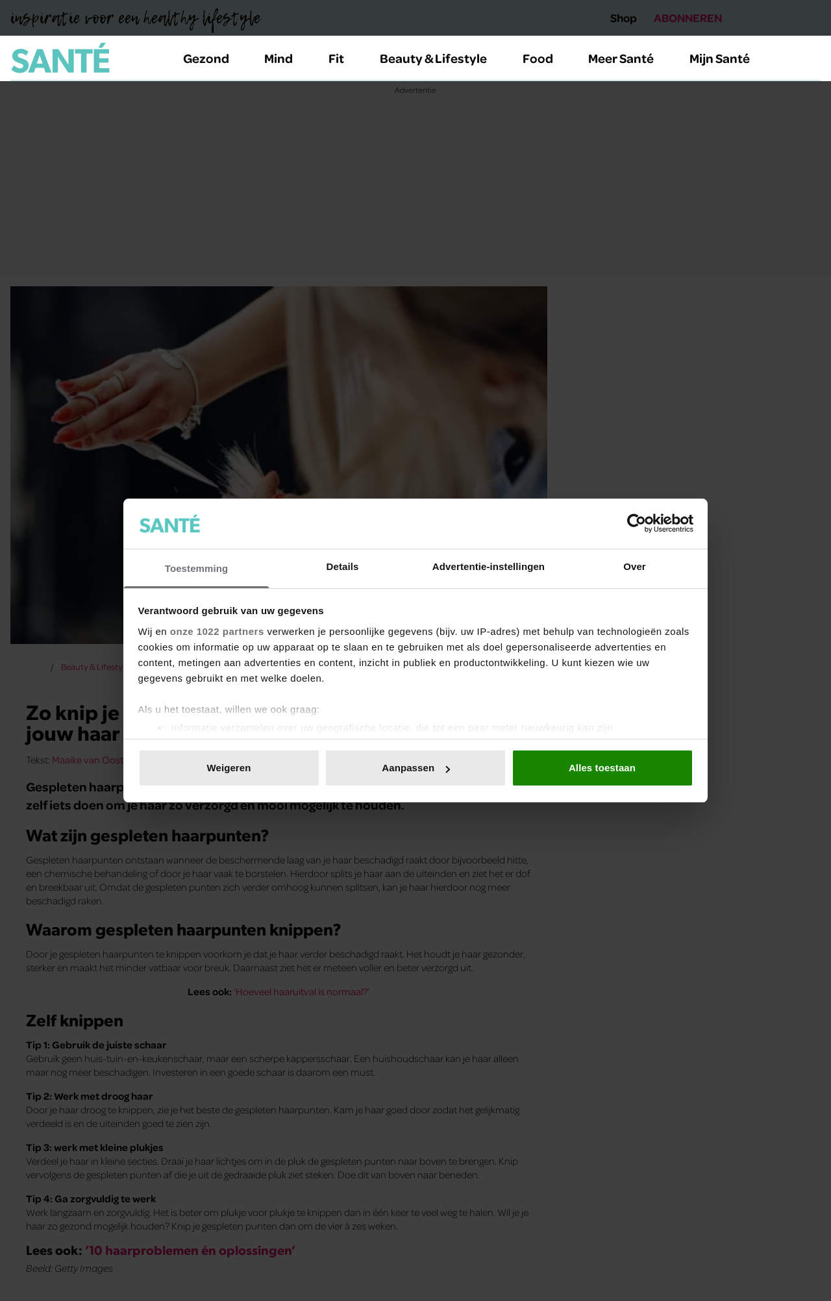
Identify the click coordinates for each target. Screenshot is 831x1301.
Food (545, 57)
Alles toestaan (602, 767)
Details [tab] (343, 566)
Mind (286, 57)
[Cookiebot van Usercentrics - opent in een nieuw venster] (636, 523)
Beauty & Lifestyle (441, 57)
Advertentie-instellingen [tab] (488, 566)
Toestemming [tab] (197, 568)
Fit (344, 57)
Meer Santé (628, 57)
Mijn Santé (729, 57)
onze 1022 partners (217, 631)
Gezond (213, 57)
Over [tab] (634, 566)
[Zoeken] (810, 58)
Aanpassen (416, 767)
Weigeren (228, 767)
